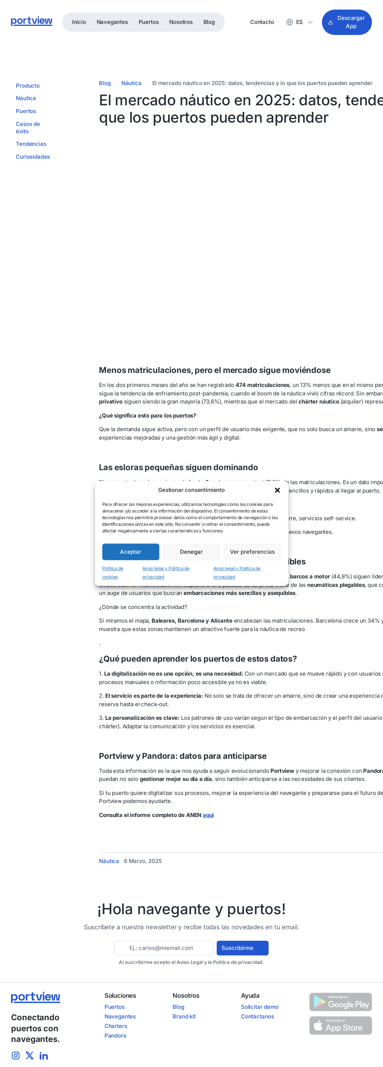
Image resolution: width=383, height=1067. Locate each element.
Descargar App (346, 22)
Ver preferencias (252, 551)
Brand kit (184, 1016)
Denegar (191, 551)
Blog (209, 21)
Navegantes (112, 21)
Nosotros (181, 21)
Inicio (79, 21)
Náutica (131, 83)
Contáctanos (257, 1016)
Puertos (149, 21)
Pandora (115, 1035)
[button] (277, 490)
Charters (115, 1025)
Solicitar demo (260, 1006)
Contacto (262, 21)
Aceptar (130, 551)
